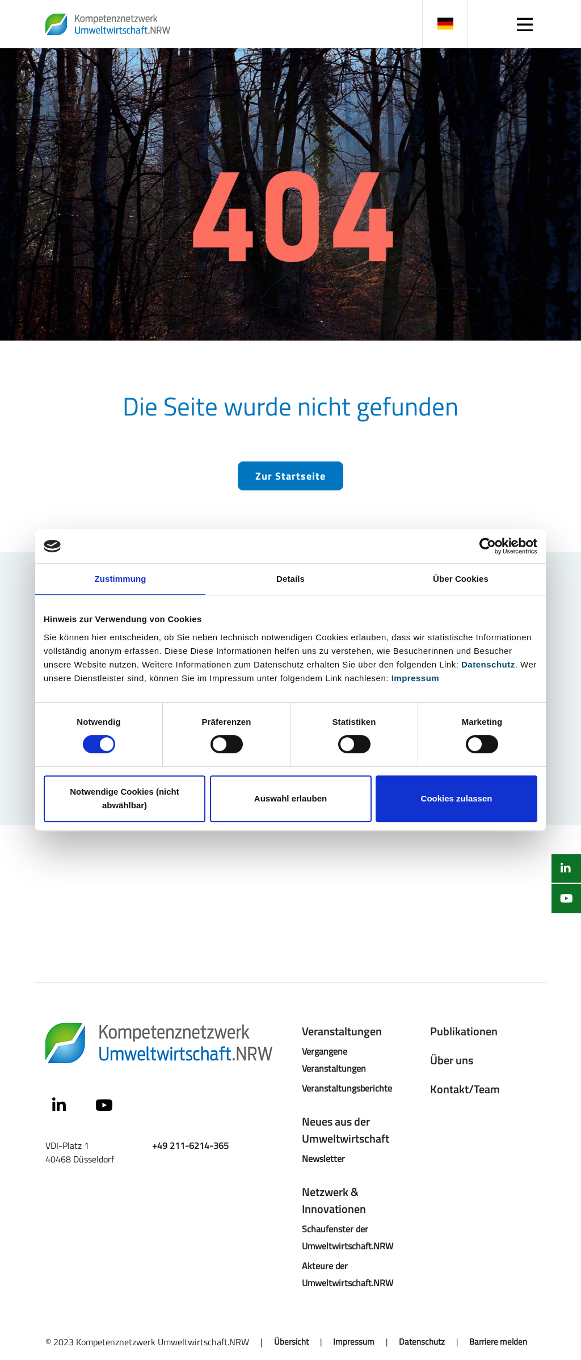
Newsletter (323, 1158)
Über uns (451, 1060)
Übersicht (291, 1342)
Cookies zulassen (456, 798)
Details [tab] (290, 579)
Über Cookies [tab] (461, 579)
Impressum (415, 678)
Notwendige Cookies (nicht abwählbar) (124, 798)
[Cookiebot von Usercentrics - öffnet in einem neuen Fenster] (487, 546)
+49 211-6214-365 (190, 1145)
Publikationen (464, 1031)
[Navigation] (524, 24)
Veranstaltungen (342, 1031)
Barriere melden (498, 1342)
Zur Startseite (290, 476)
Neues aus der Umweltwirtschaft (345, 1130)
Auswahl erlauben (290, 798)
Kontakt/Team (465, 1089)
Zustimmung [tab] (120, 579)
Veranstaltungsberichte (347, 1088)
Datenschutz (488, 664)
